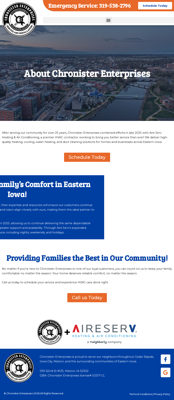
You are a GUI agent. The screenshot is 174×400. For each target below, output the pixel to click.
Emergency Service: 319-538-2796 (89, 5)
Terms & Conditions (140, 394)
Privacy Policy (162, 394)
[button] (108, 20)
